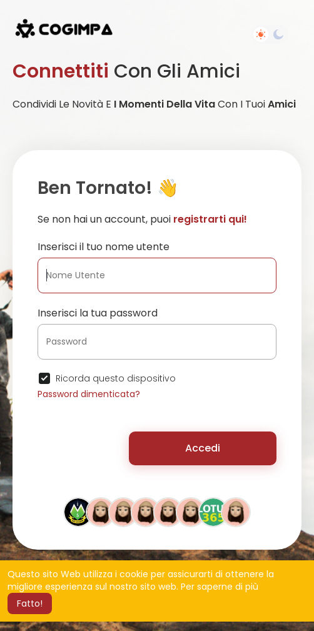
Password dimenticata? (89, 394)
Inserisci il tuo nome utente (104, 247)
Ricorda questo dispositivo (116, 378)
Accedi (202, 448)
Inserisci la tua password (98, 313)
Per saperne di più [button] (219, 586)
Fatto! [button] (30, 603)
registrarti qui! (210, 219)
